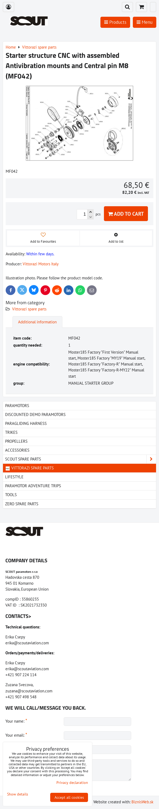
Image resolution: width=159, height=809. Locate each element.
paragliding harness (26, 423)
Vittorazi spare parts (29, 309)
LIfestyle (14, 476)
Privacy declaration (72, 782)
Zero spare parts (21, 503)
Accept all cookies (69, 797)
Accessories (17, 450)
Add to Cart (126, 213)
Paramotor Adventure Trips (33, 485)
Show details (17, 794)
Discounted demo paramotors (35, 414)
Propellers (16, 441)
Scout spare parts (80, 459)
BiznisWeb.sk (142, 801)
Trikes (11, 432)
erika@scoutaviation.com (27, 642)
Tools (11, 494)
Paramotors (17, 405)
